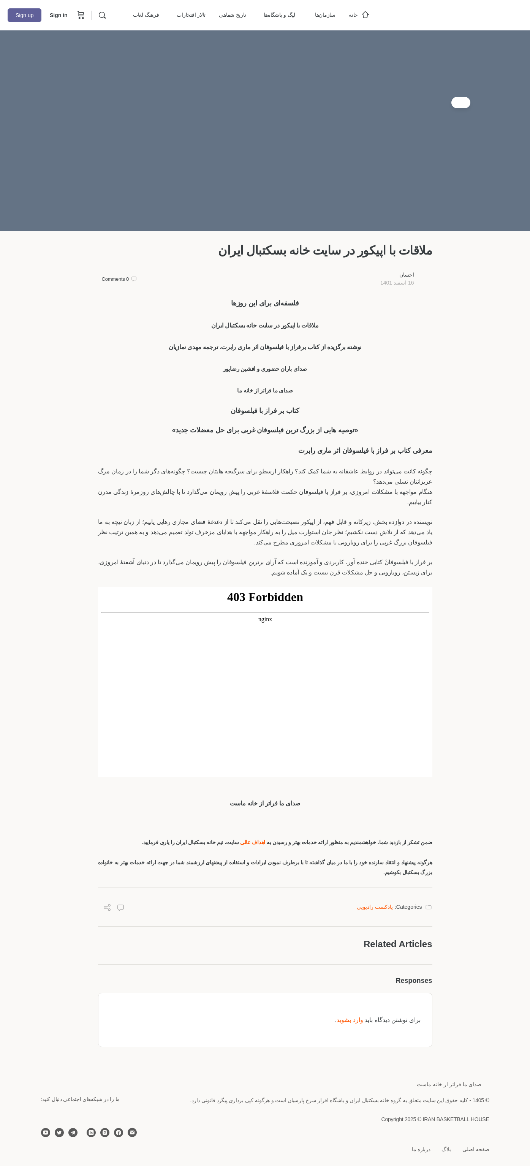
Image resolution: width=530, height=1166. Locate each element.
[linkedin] (91, 1132)
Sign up (24, 15)
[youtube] (45, 1132)
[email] (132, 1132)
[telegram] (73, 1132)
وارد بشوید (350, 1020)
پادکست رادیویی (375, 907)
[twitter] (59, 1132)
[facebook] (118, 1132)
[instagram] (104, 1132)
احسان (406, 275)
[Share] (107, 908)
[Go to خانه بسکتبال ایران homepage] (465, 14)
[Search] (102, 15)
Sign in (59, 15)
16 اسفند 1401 (397, 283)
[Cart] (80, 15)
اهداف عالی (253, 842)
